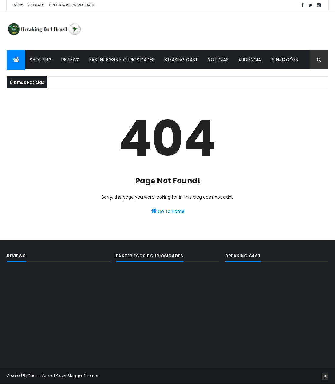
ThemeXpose (40, 375)
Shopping (41, 60)
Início (18, 5)
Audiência (249, 60)
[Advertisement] (217, 30)
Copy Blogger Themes (77, 375)
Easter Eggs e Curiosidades (122, 60)
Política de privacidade (72, 5)
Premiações (284, 60)
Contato (36, 5)
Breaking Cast (181, 60)
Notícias (218, 60)
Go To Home (168, 211)
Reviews (70, 60)
